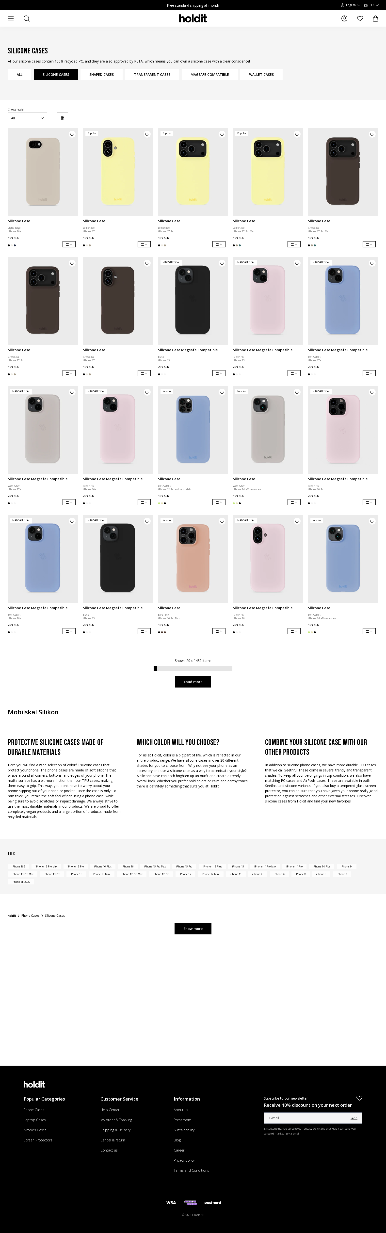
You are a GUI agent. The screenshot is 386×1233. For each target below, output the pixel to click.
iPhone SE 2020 (21, 881)
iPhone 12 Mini (211, 874)
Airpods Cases (35, 1130)
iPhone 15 (238, 866)
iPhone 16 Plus (103, 866)
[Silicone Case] (43, 172)
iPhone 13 (76, 874)
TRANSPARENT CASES (152, 74)
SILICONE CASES (56, 74)
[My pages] (344, 18)
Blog (177, 1140)
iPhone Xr (257, 874)
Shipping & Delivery (115, 1130)
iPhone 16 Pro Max (46, 866)
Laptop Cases (35, 1120)
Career (179, 1150)
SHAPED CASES (101, 74)
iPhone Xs (279, 874)
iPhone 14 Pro (294, 866)
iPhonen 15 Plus (212, 866)
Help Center (109, 1109)
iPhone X (300, 874)
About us (181, 1109)
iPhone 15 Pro (184, 866)
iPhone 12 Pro (161, 874)
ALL (19, 74)
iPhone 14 (347, 866)
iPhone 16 (128, 866)
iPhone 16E (18, 866)
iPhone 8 (321, 874)
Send (354, 1118)
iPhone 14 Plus (321, 866)
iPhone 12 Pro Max (132, 874)
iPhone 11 (236, 874)
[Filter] (62, 117)
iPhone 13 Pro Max (22, 874)
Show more (193, 928)
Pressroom (182, 1120)
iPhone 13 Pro (52, 874)
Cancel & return (112, 1140)
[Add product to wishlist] (72, 134)
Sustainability (184, 1130)
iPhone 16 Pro (75, 866)
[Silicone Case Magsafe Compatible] (193, 301)
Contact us (109, 1150)
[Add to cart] (69, 244)
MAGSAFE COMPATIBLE (210, 74)
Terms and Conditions (191, 1170)
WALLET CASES (261, 74)
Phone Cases (34, 1109)
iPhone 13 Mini (102, 874)
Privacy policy (184, 1160)
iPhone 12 (185, 874)
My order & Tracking (116, 1120)
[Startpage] (12, 915)
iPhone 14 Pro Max (265, 866)
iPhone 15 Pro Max (155, 866)
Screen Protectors (38, 1140)
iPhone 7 (342, 874)
